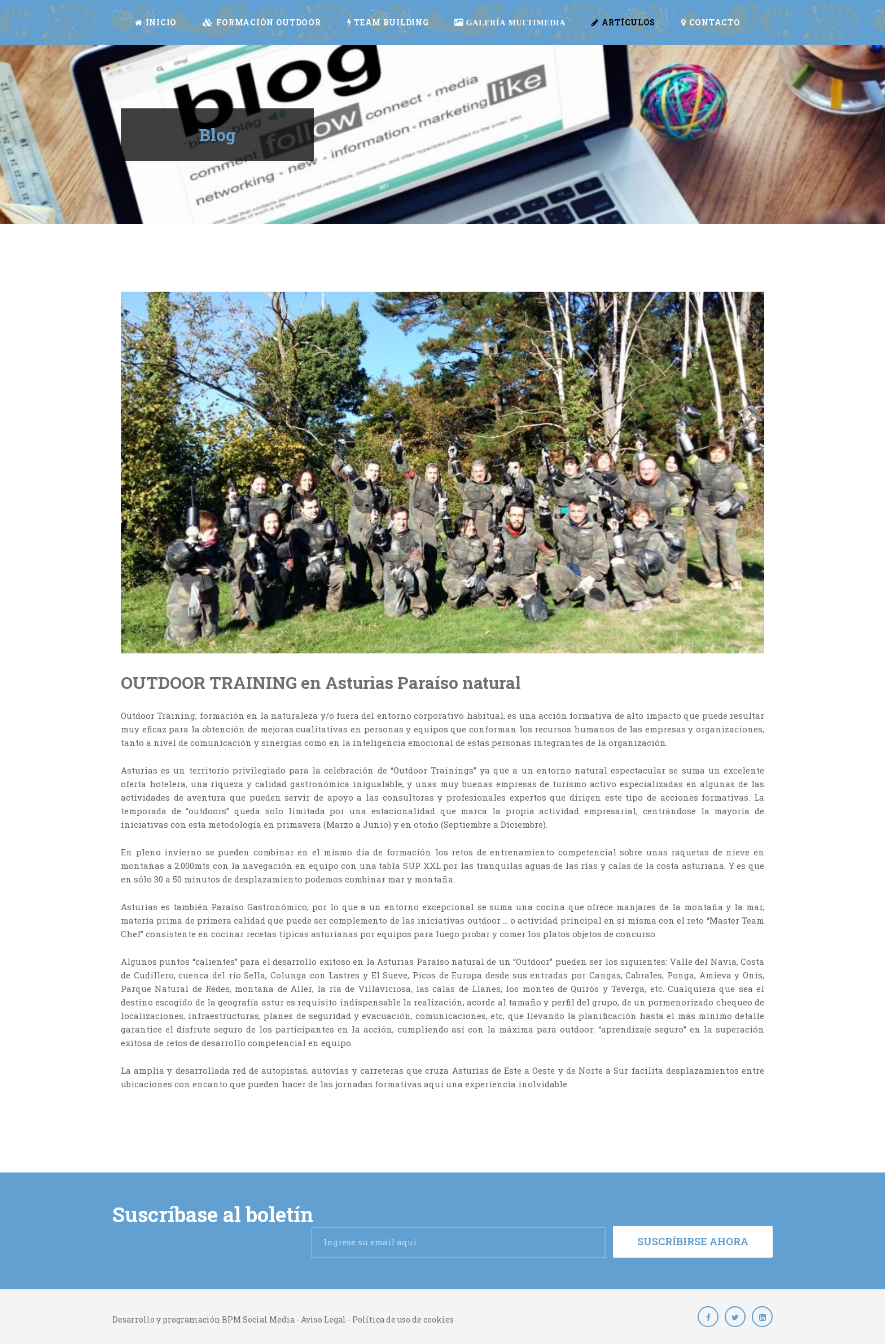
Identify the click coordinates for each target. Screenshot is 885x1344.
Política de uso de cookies (403, 1319)
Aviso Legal (323, 1319)
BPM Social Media (257, 1319)
